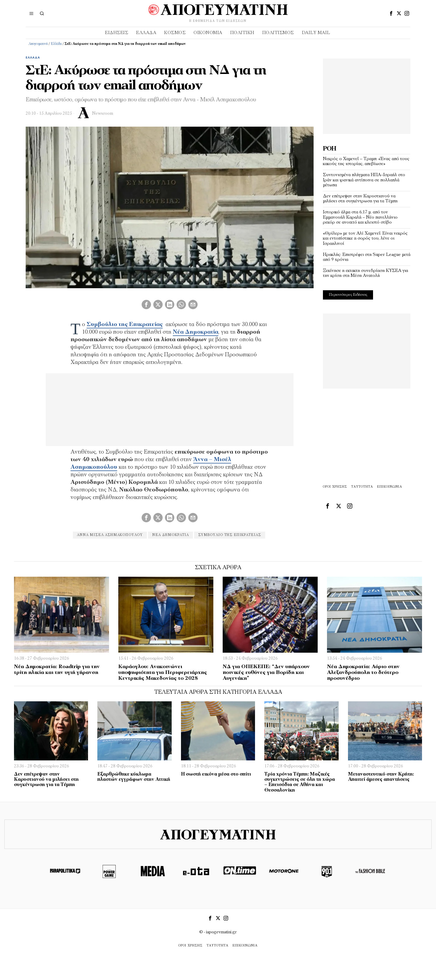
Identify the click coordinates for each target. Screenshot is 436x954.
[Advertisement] (366, 95)
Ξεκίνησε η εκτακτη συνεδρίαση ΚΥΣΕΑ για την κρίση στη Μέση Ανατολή (365, 273)
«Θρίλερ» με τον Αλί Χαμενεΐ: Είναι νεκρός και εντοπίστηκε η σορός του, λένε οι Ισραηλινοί (365, 238)
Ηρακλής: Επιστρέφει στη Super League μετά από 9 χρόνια (366, 257)
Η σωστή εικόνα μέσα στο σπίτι (216, 774)
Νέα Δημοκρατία (170, 535)
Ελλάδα (56, 44)
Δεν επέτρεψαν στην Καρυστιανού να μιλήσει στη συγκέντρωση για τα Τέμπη (360, 199)
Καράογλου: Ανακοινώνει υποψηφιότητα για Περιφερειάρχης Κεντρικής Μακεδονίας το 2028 (162, 672)
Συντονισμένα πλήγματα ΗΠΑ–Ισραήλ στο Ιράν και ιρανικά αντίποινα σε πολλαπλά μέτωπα (364, 180)
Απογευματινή (38, 44)
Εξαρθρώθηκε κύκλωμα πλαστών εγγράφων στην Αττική (133, 777)
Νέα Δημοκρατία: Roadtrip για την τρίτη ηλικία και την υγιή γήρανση (57, 669)
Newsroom (102, 113)
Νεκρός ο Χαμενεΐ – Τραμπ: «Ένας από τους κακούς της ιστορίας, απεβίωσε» (366, 162)
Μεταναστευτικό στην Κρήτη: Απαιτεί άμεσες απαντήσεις (381, 777)
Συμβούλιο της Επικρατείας (229, 535)
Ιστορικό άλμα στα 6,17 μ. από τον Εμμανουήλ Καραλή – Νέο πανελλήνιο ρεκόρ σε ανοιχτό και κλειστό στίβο (360, 217)
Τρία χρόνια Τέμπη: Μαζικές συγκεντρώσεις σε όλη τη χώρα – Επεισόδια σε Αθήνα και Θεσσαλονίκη (299, 782)
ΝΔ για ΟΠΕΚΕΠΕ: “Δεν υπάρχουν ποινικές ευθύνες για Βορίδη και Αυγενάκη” (266, 672)
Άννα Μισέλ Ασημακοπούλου (110, 535)
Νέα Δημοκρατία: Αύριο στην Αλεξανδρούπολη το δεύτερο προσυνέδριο (363, 672)
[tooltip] (391, 13)
